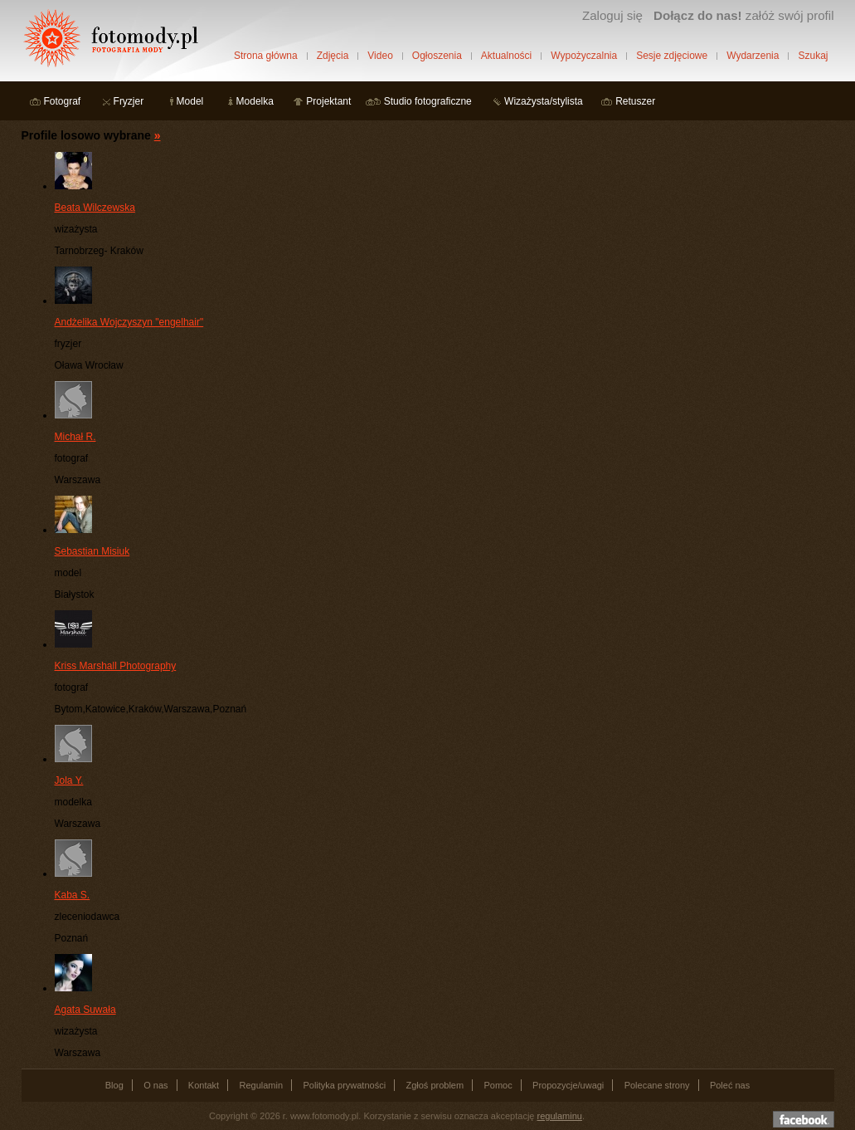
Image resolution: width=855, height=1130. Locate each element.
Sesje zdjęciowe (671, 55)
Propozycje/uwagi (568, 1085)
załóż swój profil (743, 15)
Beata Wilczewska (95, 207)
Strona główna (266, 55)
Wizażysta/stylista (543, 101)
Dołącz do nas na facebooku (803, 1119)
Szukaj (813, 55)
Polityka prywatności (344, 1085)
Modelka (255, 101)
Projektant (328, 101)
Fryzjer (129, 101)
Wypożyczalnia (584, 55)
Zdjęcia (333, 55)
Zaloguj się (612, 15)
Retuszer (635, 101)
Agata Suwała (85, 1009)
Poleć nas (730, 1085)
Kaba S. (72, 895)
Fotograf (62, 101)
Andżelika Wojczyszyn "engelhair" (129, 322)
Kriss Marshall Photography (116, 666)
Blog (114, 1085)
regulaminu (559, 1116)
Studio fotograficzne (428, 101)
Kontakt (203, 1085)
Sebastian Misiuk (92, 551)
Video (379, 55)
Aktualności (506, 55)
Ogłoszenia (437, 55)
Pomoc (498, 1085)
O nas (155, 1085)
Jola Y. (69, 780)
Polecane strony (657, 1085)
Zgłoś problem (435, 1085)
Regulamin (262, 1085)
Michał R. (75, 437)
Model (190, 101)
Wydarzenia (752, 55)
